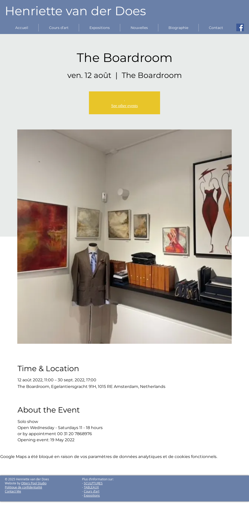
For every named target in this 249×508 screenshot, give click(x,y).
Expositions (92, 495)
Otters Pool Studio (33, 483)
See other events (124, 106)
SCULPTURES (93, 483)
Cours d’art (91, 491)
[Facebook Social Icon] (240, 27)
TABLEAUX (91, 487)
